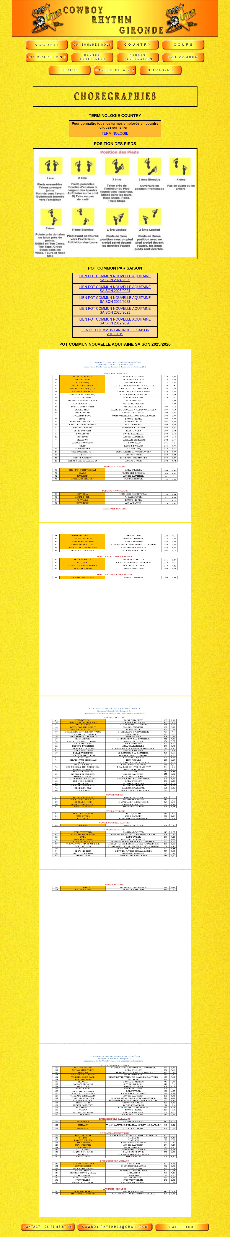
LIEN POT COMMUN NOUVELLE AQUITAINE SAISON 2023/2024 (115, 289)
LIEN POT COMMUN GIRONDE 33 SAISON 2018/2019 (115, 332)
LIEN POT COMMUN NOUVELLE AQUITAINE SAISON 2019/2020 (115, 321)
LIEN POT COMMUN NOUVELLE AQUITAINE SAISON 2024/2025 (115, 278)
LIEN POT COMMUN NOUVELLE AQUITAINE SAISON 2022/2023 (115, 299)
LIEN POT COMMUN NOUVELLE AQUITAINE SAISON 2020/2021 (115, 310)
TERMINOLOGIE (115, 133)
